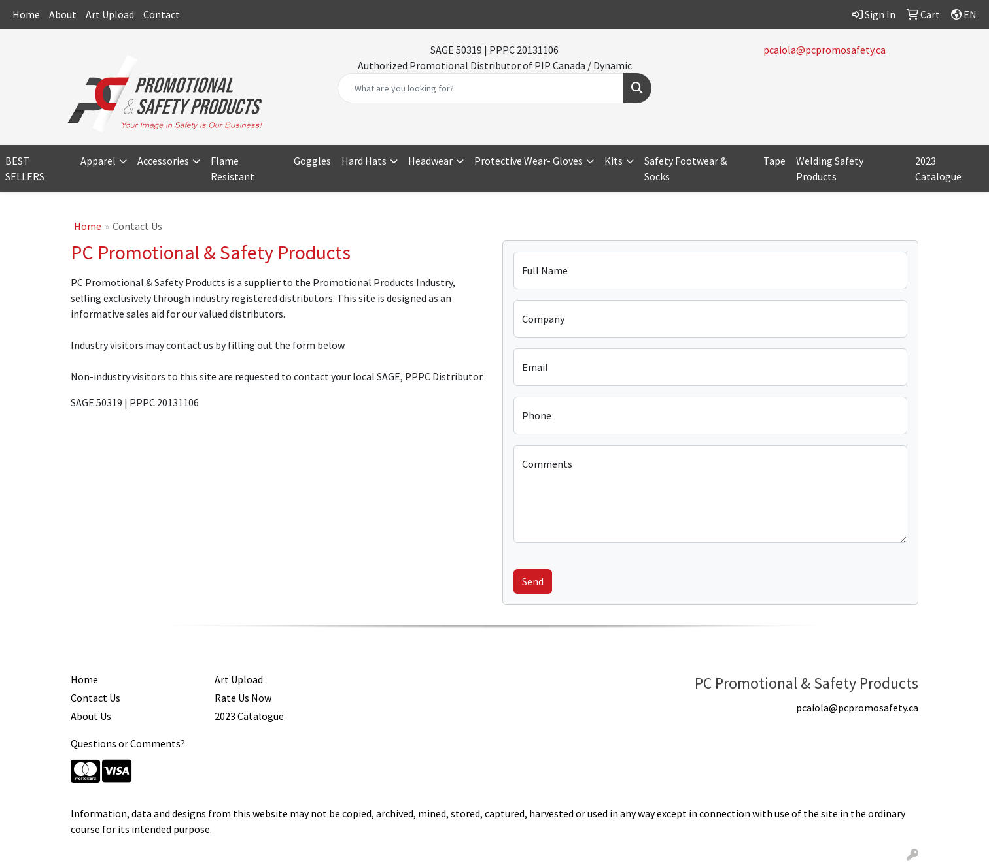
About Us (91, 716)
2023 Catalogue (938, 168)
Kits (613, 160)
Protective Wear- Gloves (528, 160)
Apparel (98, 160)
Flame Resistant (232, 168)
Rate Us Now (243, 697)
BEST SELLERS (24, 168)
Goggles (312, 160)
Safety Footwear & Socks (685, 168)
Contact (161, 14)
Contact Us (95, 697)
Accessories (163, 160)
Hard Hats (364, 160)
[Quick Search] (481, 88)
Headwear (430, 160)
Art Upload (110, 14)
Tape (774, 160)
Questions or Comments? (128, 743)
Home (26, 14)
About (63, 14)
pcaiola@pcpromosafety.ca (824, 49)
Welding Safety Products (829, 168)
